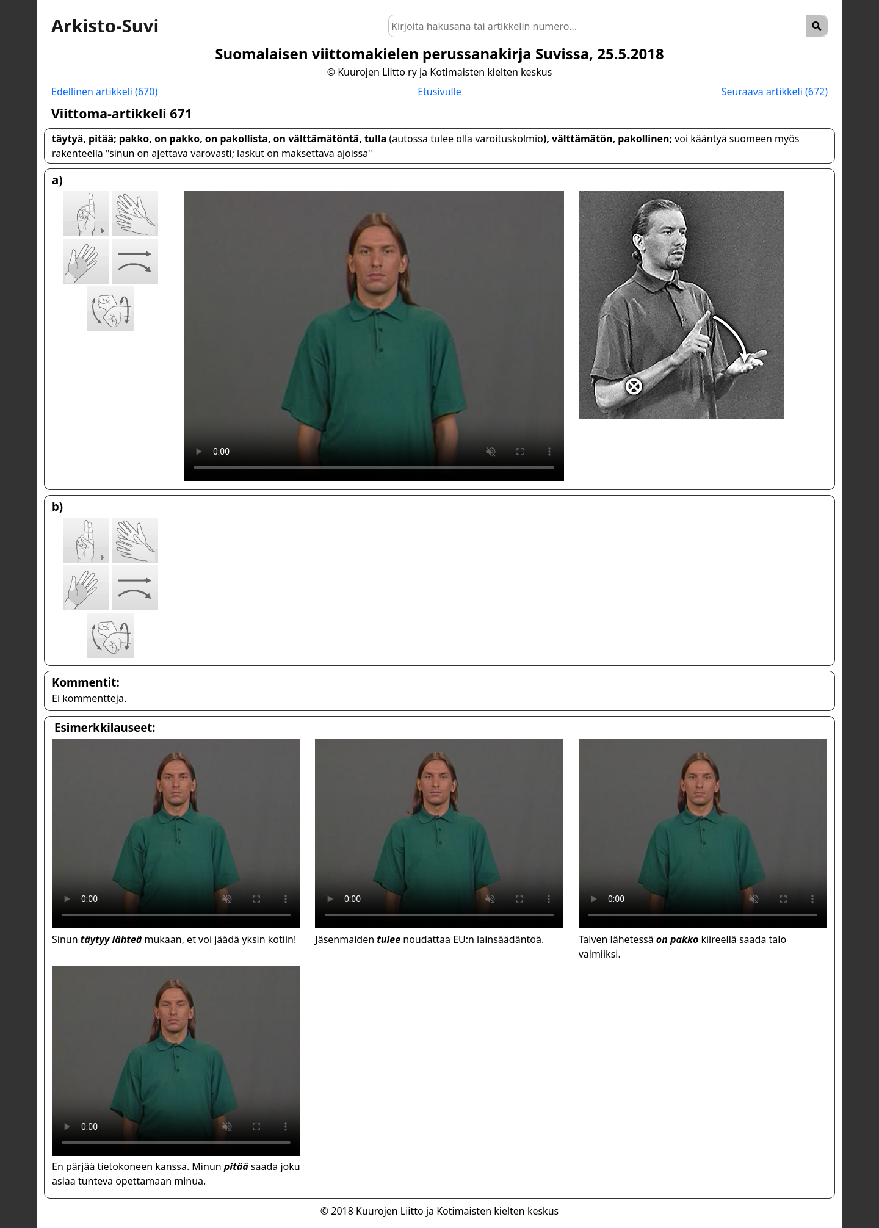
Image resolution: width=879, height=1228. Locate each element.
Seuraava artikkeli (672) (775, 91)
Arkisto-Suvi (105, 25)
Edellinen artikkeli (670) (104, 91)
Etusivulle (439, 91)
